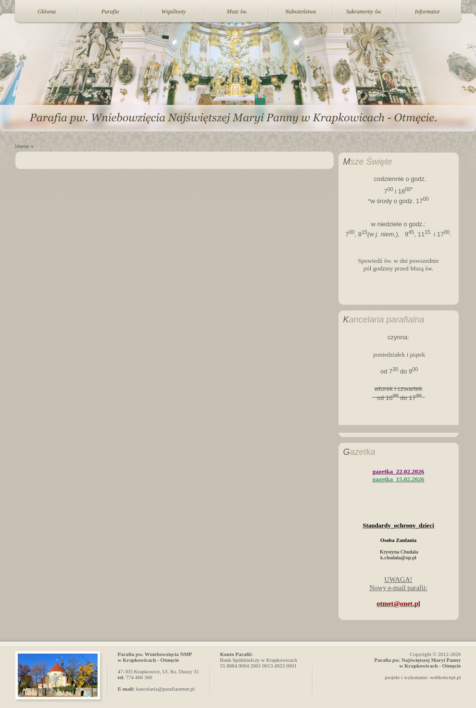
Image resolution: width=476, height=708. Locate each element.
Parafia (110, 11)
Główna (47, 11)
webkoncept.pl (445, 677)
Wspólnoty (174, 11)
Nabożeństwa (300, 11)
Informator (427, 11)
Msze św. (237, 11)
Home (22, 146)
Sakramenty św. (364, 11)
